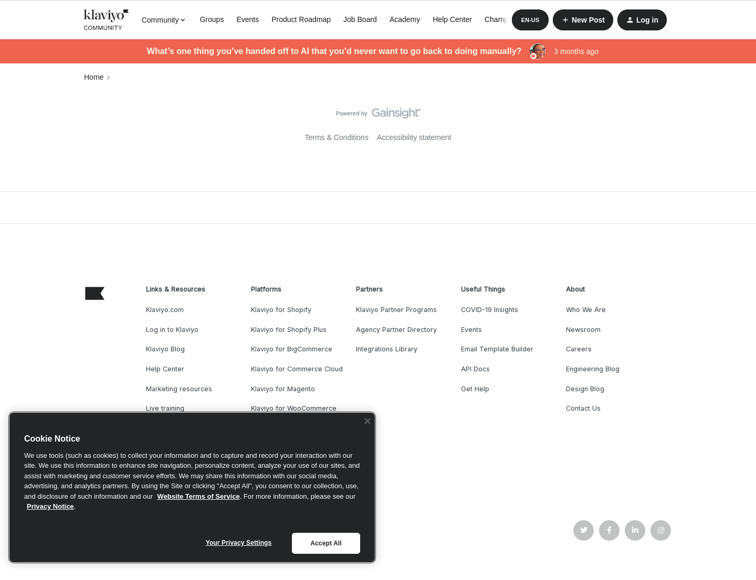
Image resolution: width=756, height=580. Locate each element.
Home (93, 77)
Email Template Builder (497, 349)
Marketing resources (179, 389)
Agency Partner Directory (396, 330)
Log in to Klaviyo (172, 330)
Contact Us (583, 408)
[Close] (367, 421)
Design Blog (585, 389)
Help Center (452, 19)
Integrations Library (386, 349)
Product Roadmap (301, 19)
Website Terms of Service (199, 496)
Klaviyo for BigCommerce (291, 349)
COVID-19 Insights (489, 310)
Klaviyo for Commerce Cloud (297, 369)
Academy (405, 19)
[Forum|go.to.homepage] (106, 19)
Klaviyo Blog (165, 349)
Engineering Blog (593, 369)
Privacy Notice (50, 506)
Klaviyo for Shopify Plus (289, 330)
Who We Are (586, 310)
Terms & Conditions (337, 137)
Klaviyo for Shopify (281, 310)
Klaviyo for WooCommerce (294, 408)
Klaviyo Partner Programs (396, 310)
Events (247, 19)
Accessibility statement (414, 137)
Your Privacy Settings (239, 542)
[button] (530, 19)
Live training (165, 408)
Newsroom (583, 330)
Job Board (360, 19)
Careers (579, 349)
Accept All (325, 543)
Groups (212, 19)
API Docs (475, 369)
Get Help (475, 389)
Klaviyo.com (165, 310)
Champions (503, 19)
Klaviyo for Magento (283, 389)
